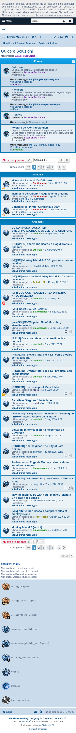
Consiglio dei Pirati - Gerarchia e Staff (36, 206)
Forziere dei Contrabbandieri (30, 127)
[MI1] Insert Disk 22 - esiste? (29, 308)
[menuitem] (11, 37)
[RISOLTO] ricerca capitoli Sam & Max (36, 387)
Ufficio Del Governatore (32, 185)
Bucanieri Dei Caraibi (25, 56)
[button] (28, 167)
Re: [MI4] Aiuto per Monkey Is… (46, 104)
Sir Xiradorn (39, 183)
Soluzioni (18, 67)
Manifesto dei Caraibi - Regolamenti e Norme (40, 193)
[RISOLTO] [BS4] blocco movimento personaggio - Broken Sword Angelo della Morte (43, 415)
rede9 (36, 390)
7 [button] (59, 167)
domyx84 (37, 452)
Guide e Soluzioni (17, 51)
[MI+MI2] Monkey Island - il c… (45, 145)
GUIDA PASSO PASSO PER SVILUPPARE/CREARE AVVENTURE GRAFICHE (42, 229)
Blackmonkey (40, 311)
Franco (16, 109)
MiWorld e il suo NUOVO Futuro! (32, 180)
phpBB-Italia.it (45, 725)
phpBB (24, 721)
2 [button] (39, 167)
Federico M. (39, 282)
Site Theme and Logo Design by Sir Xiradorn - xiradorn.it (36, 718)
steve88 (37, 266)
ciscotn (17, 84)
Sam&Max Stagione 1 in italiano (32, 400)
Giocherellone (40, 517)
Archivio (17, 114)
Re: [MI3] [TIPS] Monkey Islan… (45, 79)
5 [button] (52, 167)
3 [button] (43, 167)
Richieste (18, 89)
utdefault (17, 149)
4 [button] (47, 167)
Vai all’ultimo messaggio (24, 188)
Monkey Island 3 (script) (27, 527)
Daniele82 (38, 500)
